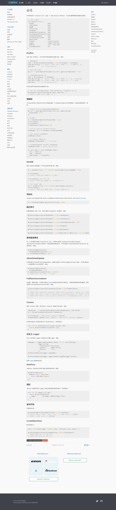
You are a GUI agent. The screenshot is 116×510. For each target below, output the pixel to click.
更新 (8, 37)
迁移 (8, 86)
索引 (8, 123)
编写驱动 (9, 138)
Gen (35, 2)
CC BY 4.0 (34, 502)
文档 (21, 2)
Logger (31, 360)
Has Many (10, 54)
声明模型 (9, 14)
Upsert (50, 282)
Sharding (9, 113)
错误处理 (9, 74)
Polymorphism (11, 59)
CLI (28, 2)
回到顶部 (93, 51)
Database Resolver (12, 111)
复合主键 (9, 128)
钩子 (8, 81)
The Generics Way (12, 22)
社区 (42, 2)
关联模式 (9, 61)
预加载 (9, 64)
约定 (8, 101)
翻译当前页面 (11, 147)
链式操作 (9, 76)
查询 (8, 32)
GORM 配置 (10, 133)
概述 (8, 12)
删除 (8, 39)
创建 (8, 29)
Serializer (10, 116)
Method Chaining (81, 198)
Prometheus (10, 118)
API (48, 2)
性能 (8, 93)
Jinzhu (24, 500)
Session (9, 79)
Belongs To (10, 49)
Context (9, 72)
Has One (9, 52)
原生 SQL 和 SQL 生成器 (14, 41)
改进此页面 (94, 50)
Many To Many (11, 57)
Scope (9, 98)
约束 (8, 125)
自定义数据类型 (11, 96)
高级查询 (9, 34)
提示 (8, 121)
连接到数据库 (11, 17)
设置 (8, 103)
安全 (8, 130)
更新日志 (9, 140)
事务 (8, 84)
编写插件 (9, 135)
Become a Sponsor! (43, 479)
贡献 (55, 2)
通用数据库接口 (11, 91)
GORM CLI (11, 19)
